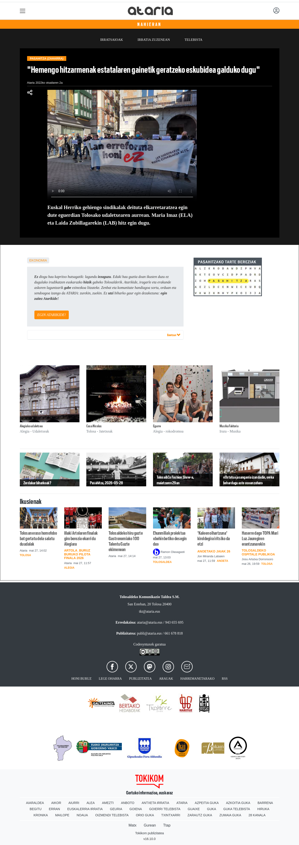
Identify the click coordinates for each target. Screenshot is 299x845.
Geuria (116, 809)
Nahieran (149, 24)
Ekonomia (38, 260)
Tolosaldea (162, 562)
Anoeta (222, 560)
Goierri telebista (164, 809)
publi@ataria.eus (149, 633)
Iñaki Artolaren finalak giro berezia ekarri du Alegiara (81, 538)
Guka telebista (236, 809)
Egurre (157, 426)
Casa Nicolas (94, 426)
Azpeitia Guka (207, 803)
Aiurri (74, 803)
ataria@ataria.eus (149, 622)
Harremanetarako (197, 678)
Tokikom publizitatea (149, 833)
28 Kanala (257, 815)
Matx (132, 825)
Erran (54, 809)
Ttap (167, 825)
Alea (91, 803)
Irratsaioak (111, 39)
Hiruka (263, 809)
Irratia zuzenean (154, 39)
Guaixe (194, 809)
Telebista (193, 39)
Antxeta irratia (155, 803)
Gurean (150, 825)
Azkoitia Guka (238, 803)
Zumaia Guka (230, 815)
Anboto (127, 803)
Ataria (182, 803)
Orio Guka (145, 815)
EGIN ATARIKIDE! (51, 315)
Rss (225, 678)
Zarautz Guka (199, 815)
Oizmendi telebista (112, 815)
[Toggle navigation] (23, 11)
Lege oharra (110, 678)
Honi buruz (81, 678)
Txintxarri (170, 815)
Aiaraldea (35, 803)
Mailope (62, 815)
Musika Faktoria (229, 426)
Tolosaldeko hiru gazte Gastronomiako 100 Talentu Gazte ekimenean (126, 541)
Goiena (136, 809)
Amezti (108, 803)
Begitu (35, 809)
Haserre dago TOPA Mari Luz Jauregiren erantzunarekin (260, 538)
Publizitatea (140, 678)
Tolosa (25, 555)
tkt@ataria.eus (149, 611)
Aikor (56, 803)
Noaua (82, 815)
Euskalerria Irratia (84, 809)
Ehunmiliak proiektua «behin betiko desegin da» (170, 538)
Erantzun (173, 335)
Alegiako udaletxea (31, 426)
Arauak (166, 678)
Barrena (265, 803)
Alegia (69, 567)
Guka (211, 809)
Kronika (40, 815)
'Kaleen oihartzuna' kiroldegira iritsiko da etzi (213, 538)
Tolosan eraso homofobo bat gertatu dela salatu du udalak (38, 538)
